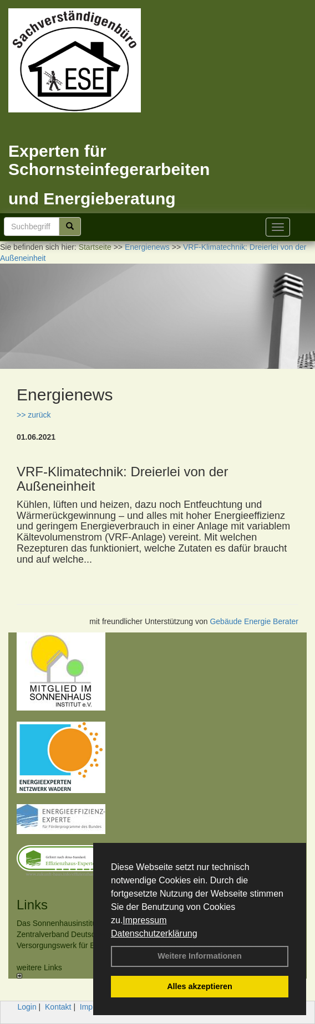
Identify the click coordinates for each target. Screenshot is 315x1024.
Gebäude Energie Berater (254, 621)
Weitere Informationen (200, 955)
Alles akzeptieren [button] (199, 986)
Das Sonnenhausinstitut (58, 923)
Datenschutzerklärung (154, 933)
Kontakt (58, 1006)
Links (32, 904)
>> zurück (33, 414)
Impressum (144, 920)
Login (26, 1006)
